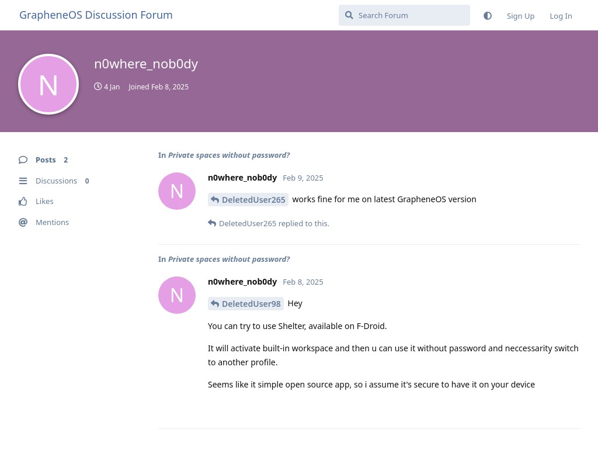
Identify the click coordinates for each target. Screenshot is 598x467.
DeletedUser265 (254, 199)
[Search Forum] (404, 15)
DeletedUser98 (251, 303)
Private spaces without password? (229, 155)
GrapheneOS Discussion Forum (96, 15)
